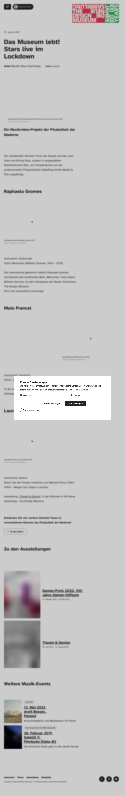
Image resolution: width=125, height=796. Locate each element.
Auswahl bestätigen (51, 403)
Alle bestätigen (76, 403)
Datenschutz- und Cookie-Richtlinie (72, 389)
